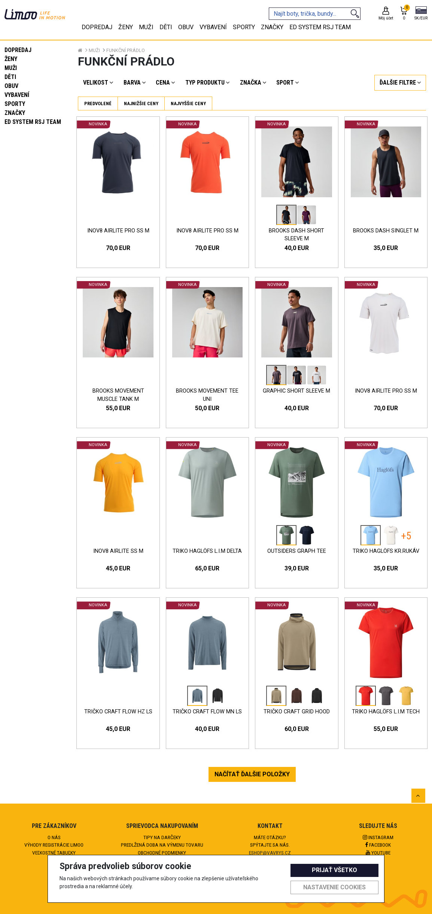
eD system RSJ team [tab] (320, 27)
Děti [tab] (165, 27)
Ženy (10, 59)
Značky (14, 112)
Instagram (378, 837)
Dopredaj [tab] (97, 27)
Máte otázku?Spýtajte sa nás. (270, 841)
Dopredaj (17, 50)
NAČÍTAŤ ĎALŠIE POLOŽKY (252, 774)
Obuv (11, 85)
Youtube (378, 853)
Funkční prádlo (125, 50)
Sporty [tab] (244, 27)
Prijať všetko (334, 870)
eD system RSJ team (32, 121)
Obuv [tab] (186, 27)
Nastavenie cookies (334, 887)
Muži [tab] (146, 27)
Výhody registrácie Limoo (53, 845)
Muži (10, 67)
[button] (421, 13)
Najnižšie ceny (141, 103)
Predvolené (98, 103)
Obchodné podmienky (162, 853)
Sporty (14, 103)
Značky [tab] (272, 27)
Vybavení (16, 94)
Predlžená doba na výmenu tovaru (162, 845)
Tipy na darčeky (162, 837)
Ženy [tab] (125, 27)
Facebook (378, 845)
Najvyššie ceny (188, 103)
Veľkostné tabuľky (54, 853)
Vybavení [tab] (213, 27)
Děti (10, 76)
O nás (54, 837)
